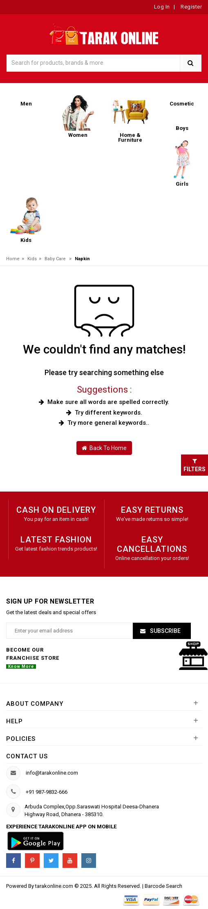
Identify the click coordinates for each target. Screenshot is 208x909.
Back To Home (104, 448)
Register (190, 7)
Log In (162, 7)
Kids (32, 258)
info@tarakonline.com (52, 773)
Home (13, 258)
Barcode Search (163, 886)
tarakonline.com (54, 886)
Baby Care (55, 258)
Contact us (27, 756)
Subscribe (165, 631)
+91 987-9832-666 (46, 792)
